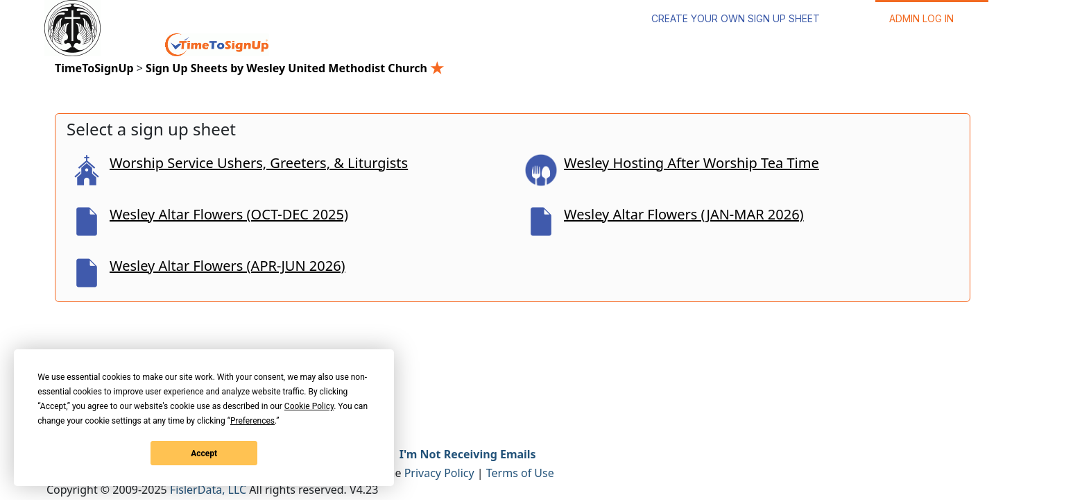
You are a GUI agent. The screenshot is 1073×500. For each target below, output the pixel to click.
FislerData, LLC (208, 489)
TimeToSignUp (94, 68)
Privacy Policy (439, 473)
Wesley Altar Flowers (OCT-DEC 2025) (229, 214)
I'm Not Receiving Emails (468, 454)
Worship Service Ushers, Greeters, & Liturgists (259, 162)
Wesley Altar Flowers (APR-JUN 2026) (227, 265)
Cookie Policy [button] (309, 406)
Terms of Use (520, 473)
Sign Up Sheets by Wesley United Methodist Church (295, 68)
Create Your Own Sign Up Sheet (735, 18)
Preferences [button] (252, 421)
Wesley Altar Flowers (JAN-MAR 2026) (684, 214)
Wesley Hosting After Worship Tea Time (691, 162)
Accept (204, 453)
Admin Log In (921, 18)
